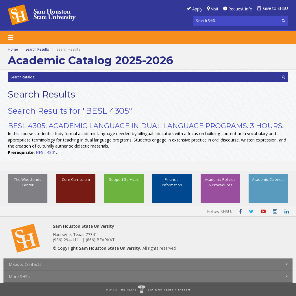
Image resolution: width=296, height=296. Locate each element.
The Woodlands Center (27, 182)
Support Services (124, 179)
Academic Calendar (268, 179)
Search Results (37, 49)
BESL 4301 (46, 152)
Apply (197, 9)
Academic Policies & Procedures (220, 182)
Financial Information (172, 182)
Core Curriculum (76, 179)
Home (13, 49)
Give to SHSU (275, 8)
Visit (215, 9)
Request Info (240, 9)
